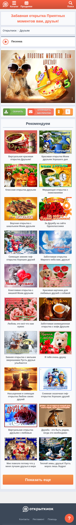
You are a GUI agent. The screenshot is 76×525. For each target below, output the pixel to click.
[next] (71, 76)
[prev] (4, 76)
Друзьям (25, 30)
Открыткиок (10, 30)
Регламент (38, 519)
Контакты (24, 519)
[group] (38, 42)
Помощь (52, 519)
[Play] (6, 42)
